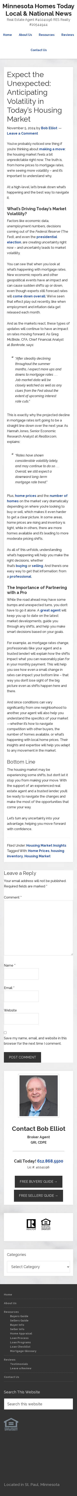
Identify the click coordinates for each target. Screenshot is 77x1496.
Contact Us (11, 1377)
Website (10, 1010)
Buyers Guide (19, 1316)
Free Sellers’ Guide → (38, 1196)
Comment (13, 897)
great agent (50, 610)
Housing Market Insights (46, 845)
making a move (52, 149)
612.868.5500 (50, 1161)
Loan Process (19, 1338)
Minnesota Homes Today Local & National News (38, 9)
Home (8, 1294)
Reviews (9, 1359)
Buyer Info (17, 1324)
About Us (10, 1303)
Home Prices (38, 851)
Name (9, 965)
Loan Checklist (20, 1346)
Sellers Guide (19, 1320)
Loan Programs (20, 1342)
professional (20, 576)
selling (37, 566)
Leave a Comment (22, 133)
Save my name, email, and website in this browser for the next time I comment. (35, 1040)
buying (21, 566)
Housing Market (37, 856)
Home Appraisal (21, 1333)
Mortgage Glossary (23, 1351)
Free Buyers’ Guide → (38, 1182)
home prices (25, 496)
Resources (11, 1311)
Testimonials (19, 1364)
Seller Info (17, 1329)
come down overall (29, 296)
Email (9, 988)
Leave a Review (20, 1368)
